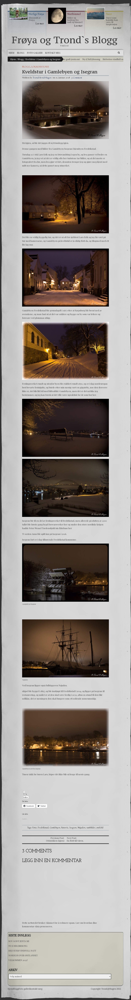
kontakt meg (36, 988)
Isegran (73, 827)
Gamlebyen (55, 827)
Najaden (81, 827)
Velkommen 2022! (18, 960)
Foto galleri (24, 988)
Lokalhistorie (40, 66)
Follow (25, 796)
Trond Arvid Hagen (42, 77)
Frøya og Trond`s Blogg (64, 40)
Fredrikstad (43, 827)
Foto (34, 827)
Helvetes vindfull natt (114, 59)
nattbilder (90, 827)
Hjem (13, 59)
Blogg (21, 59)
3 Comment (76, 77)
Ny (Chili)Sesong (91, 59)
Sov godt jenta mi (71, 59)
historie (64, 827)
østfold (99, 827)
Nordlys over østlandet (23, 955)
